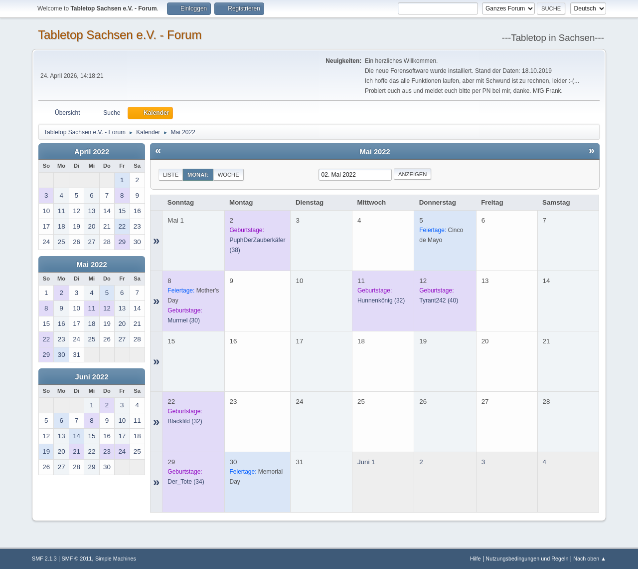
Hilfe (475, 559)
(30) (183, 320)
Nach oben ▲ (589, 559)
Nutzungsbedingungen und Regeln (526, 559)
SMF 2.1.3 (44, 559)
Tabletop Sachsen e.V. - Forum (119, 34)
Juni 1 (366, 462)
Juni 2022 (92, 377)
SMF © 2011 (77, 559)
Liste (170, 175)
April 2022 (91, 152)
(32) (381, 300)
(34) (185, 481)
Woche (228, 175)
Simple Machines (115, 559)
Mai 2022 (91, 265)
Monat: (198, 175)
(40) (438, 300)
